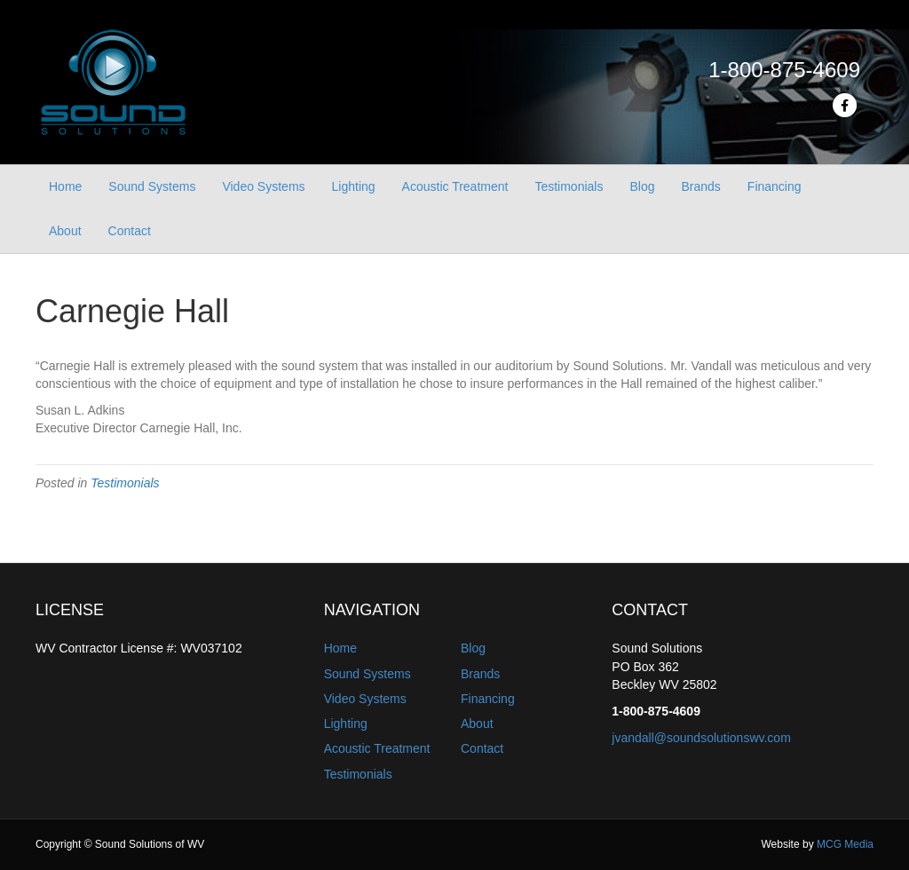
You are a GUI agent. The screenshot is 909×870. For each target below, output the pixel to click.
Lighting (353, 186)
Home (65, 186)
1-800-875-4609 (784, 70)
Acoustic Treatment (455, 186)
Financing (774, 186)
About (65, 231)
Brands (700, 186)
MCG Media (845, 844)
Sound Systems (151, 186)
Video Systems (263, 186)
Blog (641, 186)
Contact (129, 231)
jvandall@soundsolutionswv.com (701, 738)
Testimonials (568, 186)
